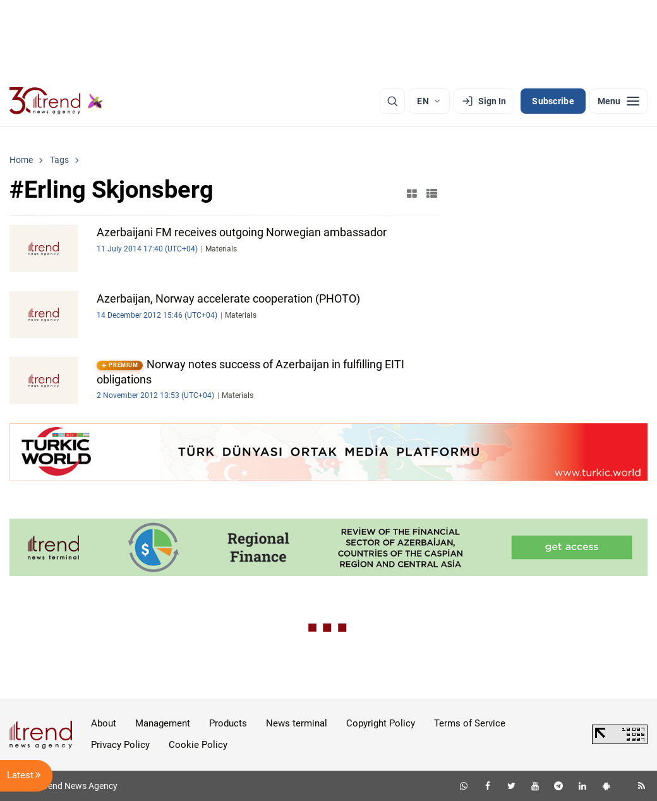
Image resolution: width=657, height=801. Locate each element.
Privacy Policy (120, 744)
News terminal (296, 723)
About (103, 723)
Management (162, 723)
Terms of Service (469, 723)
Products (228, 723)
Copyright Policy (380, 723)
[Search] (392, 101)
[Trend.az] (56, 101)
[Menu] (618, 101)
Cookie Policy (198, 744)
